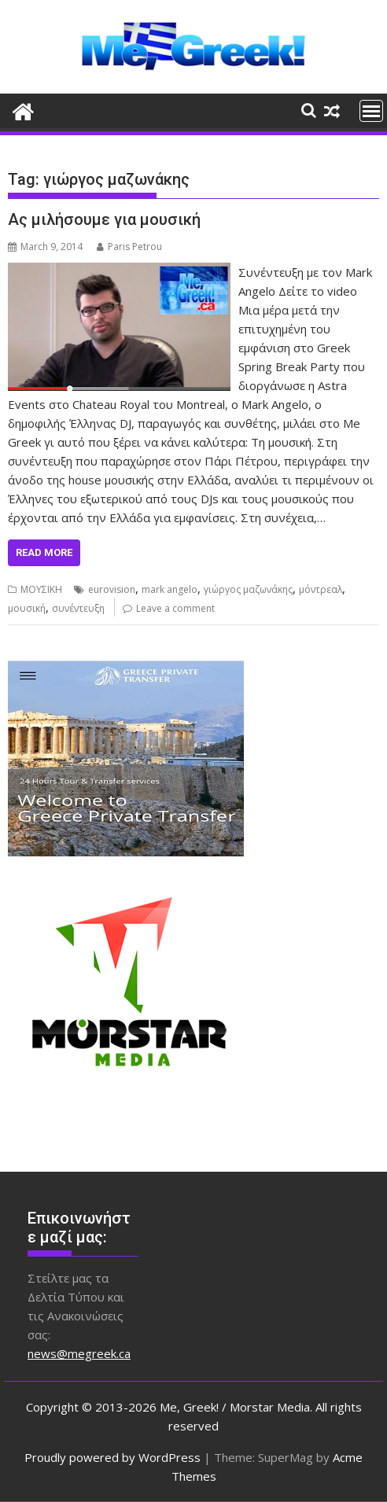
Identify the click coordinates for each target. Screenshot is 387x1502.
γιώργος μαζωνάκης (248, 589)
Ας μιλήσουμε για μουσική (104, 219)
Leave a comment (175, 608)
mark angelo (169, 589)
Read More (44, 552)
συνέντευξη (78, 608)
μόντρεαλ (320, 589)
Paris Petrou (129, 246)
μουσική (27, 608)
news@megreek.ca (79, 1353)
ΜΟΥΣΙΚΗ (41, 589)
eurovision (111, 589)
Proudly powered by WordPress (112, 1457)
